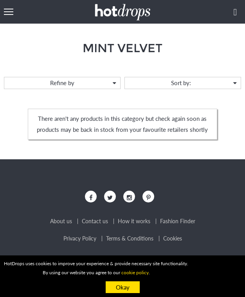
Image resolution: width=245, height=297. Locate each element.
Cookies (172, 238)
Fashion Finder (177, 221)
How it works (134, 221)
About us (61, 221)
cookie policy (135, 272)
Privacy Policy (79, 238)
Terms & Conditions (129, 238)
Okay (123, 287)
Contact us (95, 221)
